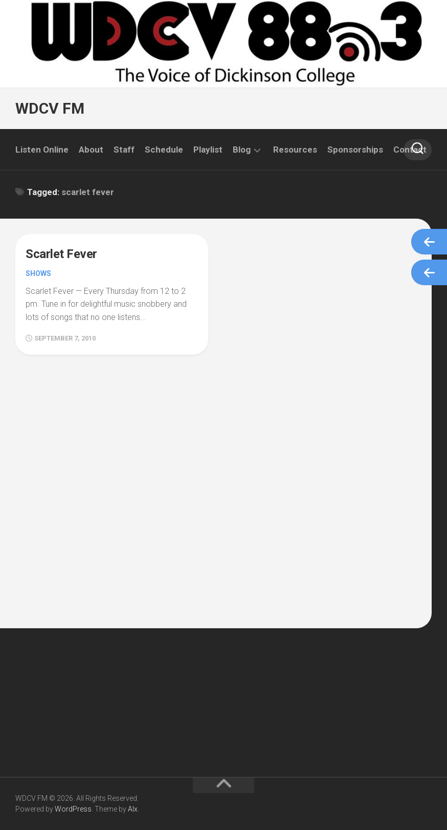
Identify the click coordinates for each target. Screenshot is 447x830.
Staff (124, 149)
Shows (38, 273)
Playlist (207, 149)
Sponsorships (355, 149)
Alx (133, 809)
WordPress (73, 809)
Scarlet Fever (61, 254)
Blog (242, 149)
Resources (295, 149)
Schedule (164, 149)
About (91, 149)
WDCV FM (49, 108)
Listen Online (42, 149)
